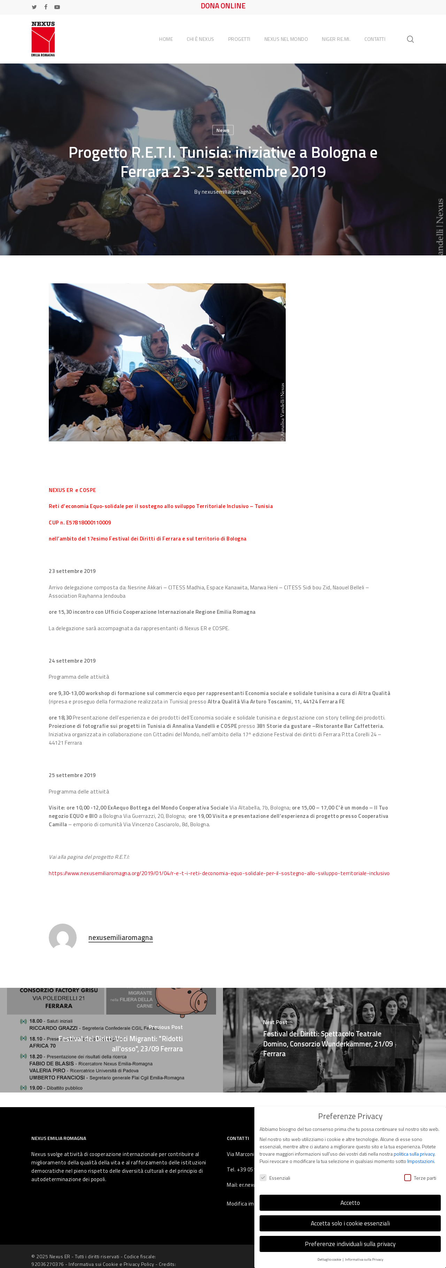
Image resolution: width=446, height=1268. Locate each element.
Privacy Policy (139, 1264)
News (223, 130)
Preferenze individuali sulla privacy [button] (350, 1243)
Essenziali (275, 1177)
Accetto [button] (350, 1202)
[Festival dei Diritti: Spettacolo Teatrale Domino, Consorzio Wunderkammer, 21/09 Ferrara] (334, 1040)
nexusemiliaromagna (227, 192)
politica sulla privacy (414, 1153)
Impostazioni (420, 1161)
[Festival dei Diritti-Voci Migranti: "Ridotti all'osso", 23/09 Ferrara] (111, 1040)
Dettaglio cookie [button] (329, 1259)
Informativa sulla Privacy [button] (364, 1259)
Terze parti (420, 1177)
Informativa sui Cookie (93, 1264)
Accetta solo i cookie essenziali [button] (350, 1223)
